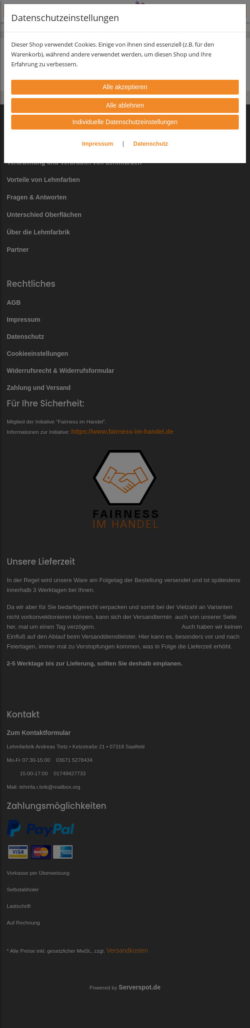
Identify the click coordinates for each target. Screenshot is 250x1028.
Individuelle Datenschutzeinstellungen (124, 121)
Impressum (97, 143)
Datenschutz (150, 143)
